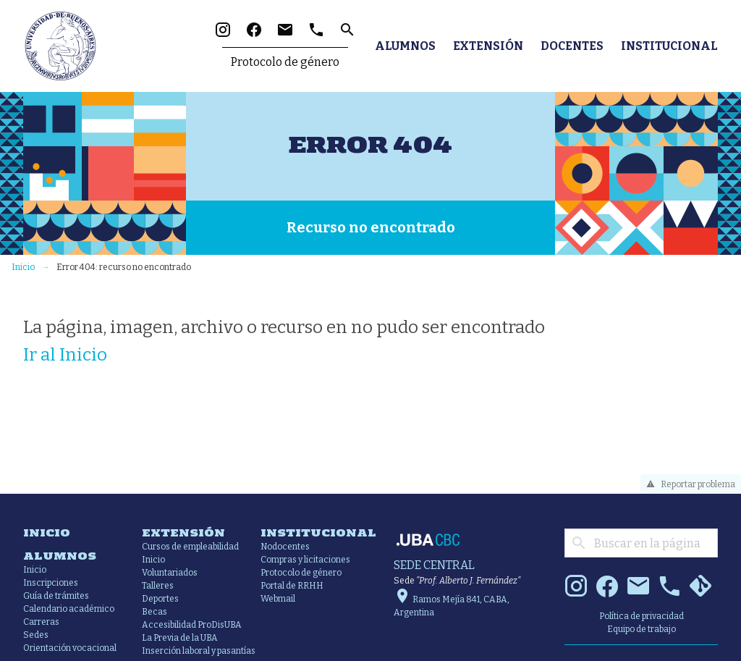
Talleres (158, 586)
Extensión (488, 46)
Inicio (23, 267)
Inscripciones (50, 583)
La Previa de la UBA (180, 638)
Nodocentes (285, 547)
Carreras (41, 622)
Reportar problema (688, 484)
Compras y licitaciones (305, 560)
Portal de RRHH (292, 586)
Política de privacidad (641, 616)
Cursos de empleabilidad (190, 547)
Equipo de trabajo (641, 629)
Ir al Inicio (65, 354)
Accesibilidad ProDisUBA (192, 625)
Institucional (669, 46)
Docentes (572, 46)
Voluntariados (170, 573)
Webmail (278, 599)
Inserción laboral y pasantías (198, 651)
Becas (154, 612)
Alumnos (405, 46)
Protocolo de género (285, 62)
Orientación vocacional (70, 648)
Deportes (160, 599)
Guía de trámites (56, 596)
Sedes (35, 635)
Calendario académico (68, 609)
